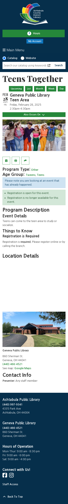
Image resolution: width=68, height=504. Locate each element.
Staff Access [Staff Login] (10, 484)
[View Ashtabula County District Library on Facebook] (5, 476)
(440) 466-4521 (12, 364)
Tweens (30, 175)
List (29, 89)
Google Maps (22, 368)
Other (34, 170)
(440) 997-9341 (12, 404)
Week (51, 89)
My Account (34, 41)
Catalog (12, 58)
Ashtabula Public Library (21, 399)
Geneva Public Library (19, 423)
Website (31, 58)
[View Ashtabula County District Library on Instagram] (11, 476)
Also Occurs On (34, 114)
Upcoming (16, 89)
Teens (40, 175)
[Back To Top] (34, 497)
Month (39, 89)
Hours (38, 33)
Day (62, 89)
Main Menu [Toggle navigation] (13, 50)
